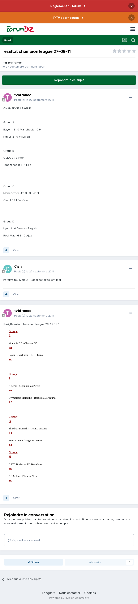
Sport (41, 66)
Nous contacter (69, 593)
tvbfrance (15, 62)
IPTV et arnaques (66, 17)
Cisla (18, 266)
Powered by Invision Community (69, 597)
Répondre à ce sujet (69, 80)
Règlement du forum (65, 6)
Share (33, 562)
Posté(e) (34, 99)
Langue (48, 593)
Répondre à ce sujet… (25, 540)
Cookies (90, 593)
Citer (16, 250)
